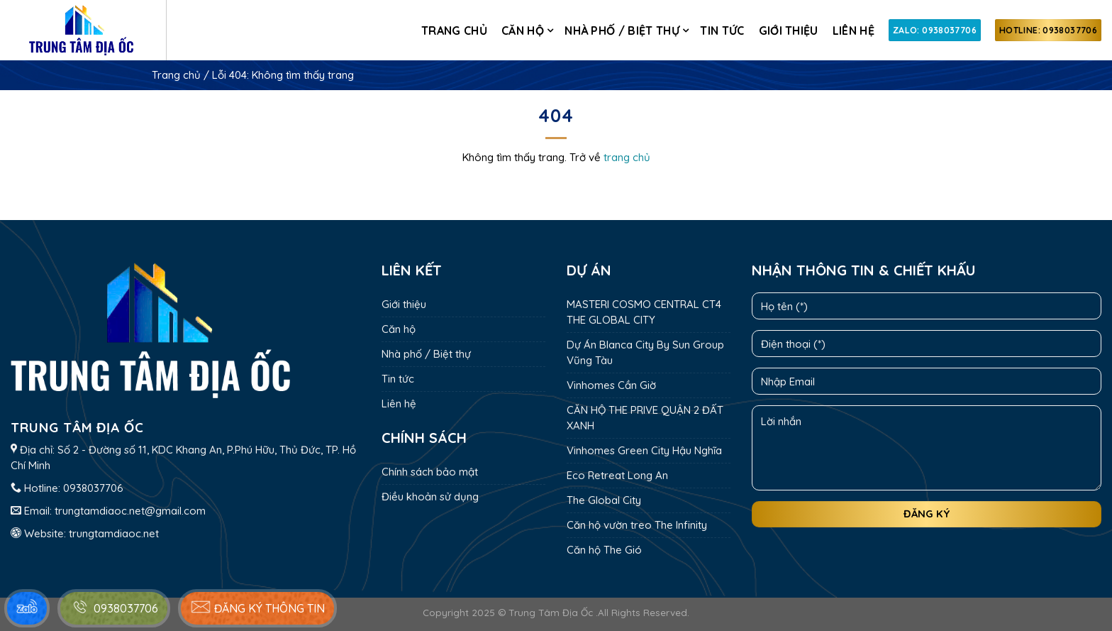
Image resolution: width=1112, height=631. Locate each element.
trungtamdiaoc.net (114, 533)
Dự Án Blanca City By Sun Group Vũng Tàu (645, 352)
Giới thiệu (788, 30)
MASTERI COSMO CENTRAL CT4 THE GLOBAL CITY (644, 312)
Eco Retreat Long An (617, 475)
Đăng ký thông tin (257, 606)
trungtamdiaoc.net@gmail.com (130, 510)
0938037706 (93, 488)
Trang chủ (454, 30)
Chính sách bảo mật (430, 471)
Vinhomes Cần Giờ (611, 385)
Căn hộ (522, 30)
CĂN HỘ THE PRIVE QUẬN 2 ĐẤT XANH (645, 417)
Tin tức (722, 30)
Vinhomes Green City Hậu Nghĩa (644, 450)
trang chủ (627, 157)
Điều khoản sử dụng (430, 496)
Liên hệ (853, 30)
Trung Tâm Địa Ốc (550, 612)
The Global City (604, 500)
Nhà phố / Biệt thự (622, 30)
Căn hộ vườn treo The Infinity (637, 525)
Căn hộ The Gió (604, 549)
